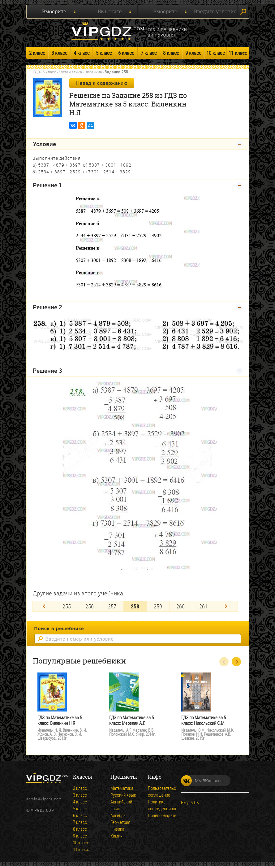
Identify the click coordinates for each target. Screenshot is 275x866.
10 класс (215, 52)
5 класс (104, 52)
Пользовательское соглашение (165, 790)
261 (203, 605)
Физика (117, 828)
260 (180, 605)
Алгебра (118, 815)
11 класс (238, 52)
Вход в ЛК (190, 802)
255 (66, 605)
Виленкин (93, 72)
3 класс (59, 52)
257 (112, 605)
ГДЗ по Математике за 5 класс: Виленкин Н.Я (59, 719)
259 (158, 605)
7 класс (149, 52)
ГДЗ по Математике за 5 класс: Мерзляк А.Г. (131, 719)
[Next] (226, 606)
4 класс (82, 52)
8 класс (171, 52)
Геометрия (120, 821)
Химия (116, 835)
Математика (70, 72)
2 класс (37, 52)
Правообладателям (166, 815)
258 (135, 605)
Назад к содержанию (101, 83)
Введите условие (215, 11)
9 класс (193, 52)
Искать (243, 12)
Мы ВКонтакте (202, 780)
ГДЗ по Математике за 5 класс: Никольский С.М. (203, 719)
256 (89, 605)
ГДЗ (36, 72)
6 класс (126, 52)
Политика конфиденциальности (168, 804)
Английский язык (121, 804)
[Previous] (44, 606)
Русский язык (123, 794)
